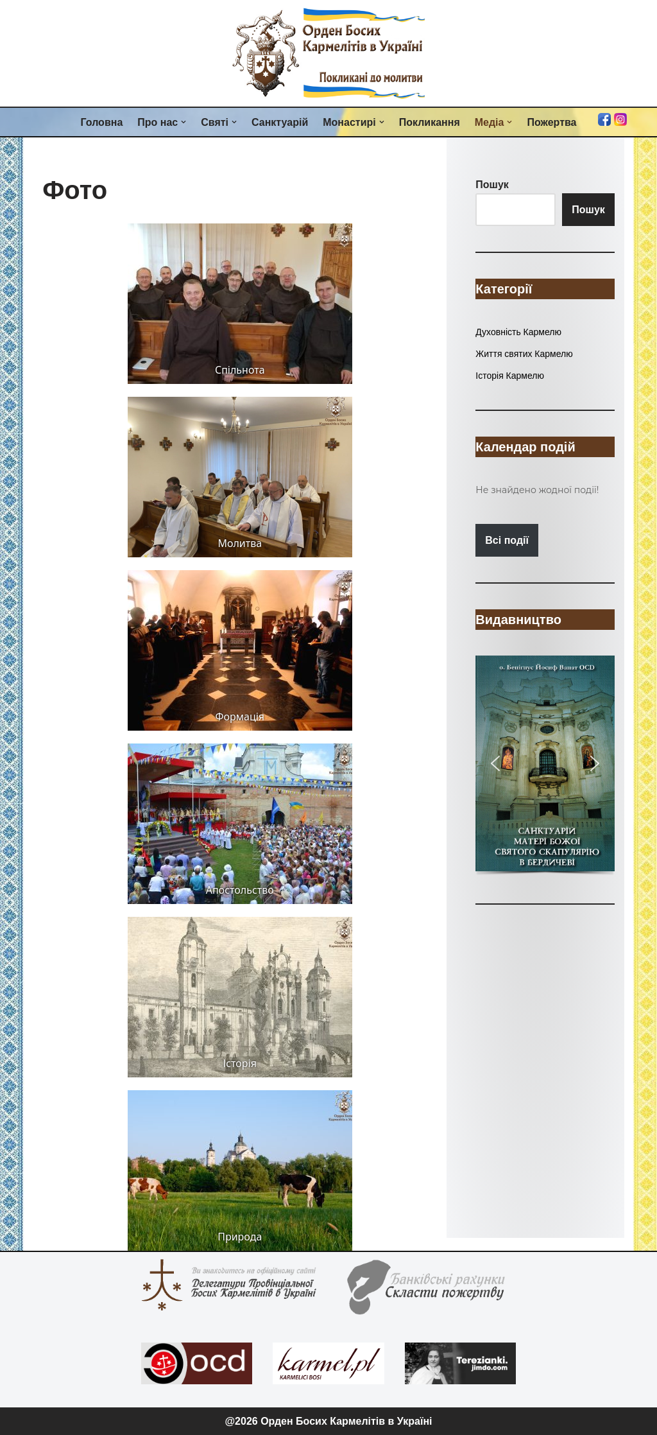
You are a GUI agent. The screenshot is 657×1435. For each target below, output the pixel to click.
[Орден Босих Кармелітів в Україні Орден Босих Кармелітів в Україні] (328, 53)
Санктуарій (280, 122)
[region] (544, 767)
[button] (183, 122)
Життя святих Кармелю (523, 354)
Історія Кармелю (509, 375)
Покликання (429, 122)
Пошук (588, 209)
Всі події (507, 540)
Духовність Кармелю (518, 332)
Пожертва (551, 122)
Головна (102, 122)
